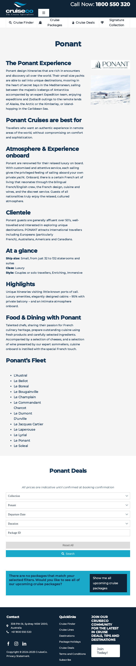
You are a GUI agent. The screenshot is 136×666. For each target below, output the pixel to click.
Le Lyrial (20, 435)
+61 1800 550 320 (21, 631)
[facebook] (8, 644)
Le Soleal (21, 446)
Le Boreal (21, 386)
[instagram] (16, 644)
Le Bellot (21, 381)
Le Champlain (25, 397)
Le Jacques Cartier (28, 424)
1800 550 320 (113, 4)
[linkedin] (24, 644)
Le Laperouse (24, 429)
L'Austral (20, 375)
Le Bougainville (26, 392)
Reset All (68, 545)
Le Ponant (22, 440)
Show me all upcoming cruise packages (105, 583)
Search (68, 553)
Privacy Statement (17, 656)
